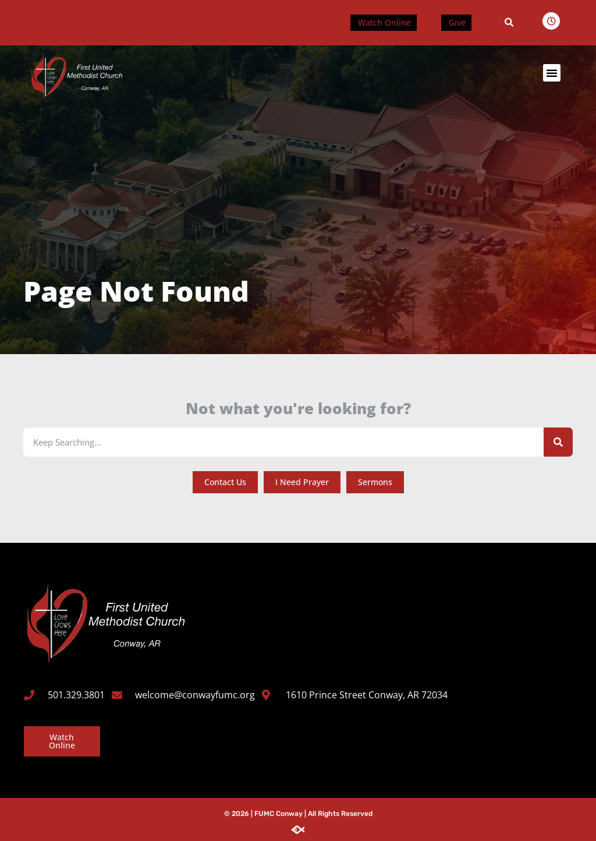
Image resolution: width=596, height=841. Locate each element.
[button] (509, 23)
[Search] (558, 442)
